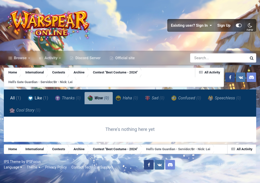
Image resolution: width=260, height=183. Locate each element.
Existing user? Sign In (191, 25)
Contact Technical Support (91, 167)
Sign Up (224, 25)
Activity (51, 58)
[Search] (204, 58)
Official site (124, 58)
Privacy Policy (56, 167)
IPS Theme (12, 162)
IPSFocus (33, 162)
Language (13, 167)
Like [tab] (38, 98)
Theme (33, 167)
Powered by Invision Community (231, 164)
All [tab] (15, 98)
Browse (20, 58)
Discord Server (87, 58)
